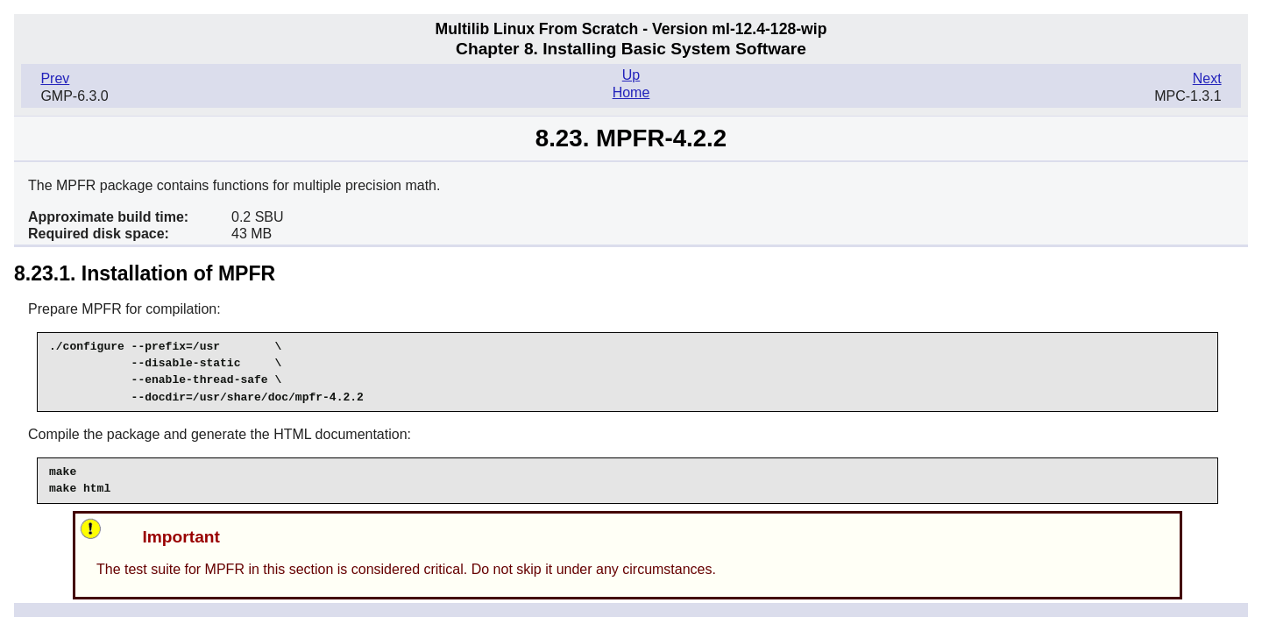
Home (631, 92)
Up (631, 74)
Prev (54, 78)
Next (1207, 78)
